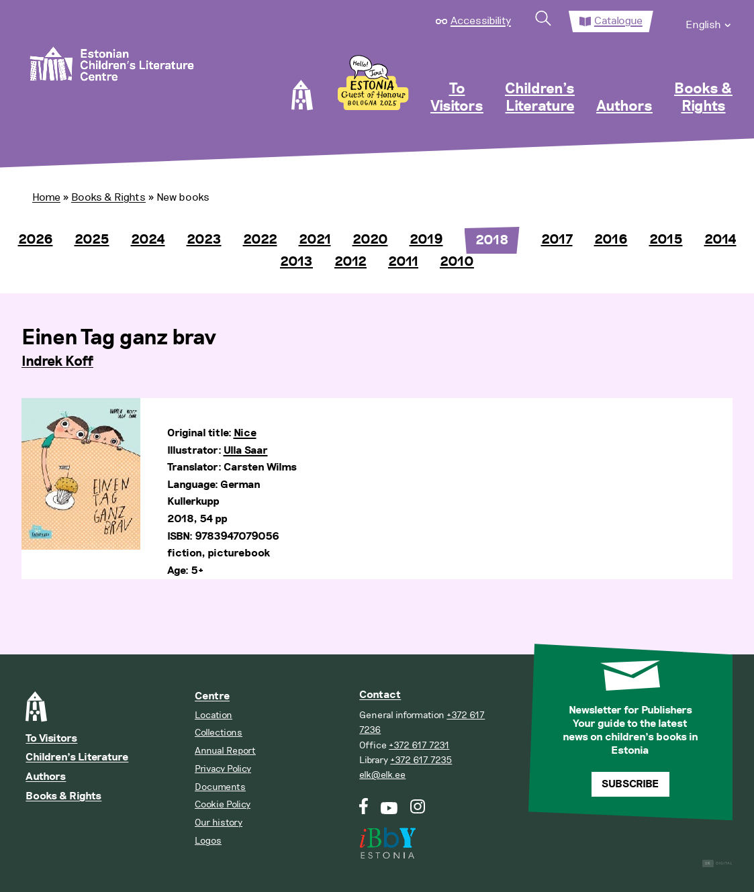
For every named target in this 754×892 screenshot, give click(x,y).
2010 (457, 261)
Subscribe (630, 784)
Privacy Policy (223, 769)
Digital (717, 863)
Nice (245, 433)
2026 (35, 239)
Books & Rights (703, 98)
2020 (370, 239)
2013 (296, 261)
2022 (260, 239)
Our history (218, 822)
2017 (557, 239)
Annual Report (225, 750)
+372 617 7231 (419, 745)
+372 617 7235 (421, 760)
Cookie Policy (222, 804)
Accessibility (481, 21)
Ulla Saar (246, 451)
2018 (492, 240)
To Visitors (456, 98)
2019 (426, 239)
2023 (204, 239)
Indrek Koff (57, 361)
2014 (720, 239)
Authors (624, 106)
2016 (611, 239)
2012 (350, 261)
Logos (208, 840)
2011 (403, 261)
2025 (92, 239)
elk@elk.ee (382, 775)
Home (46, 197)
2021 (315, 239)
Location (213, 715)
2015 (666, 239)
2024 (148, 239)
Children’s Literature (540, 98)
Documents (220, 787)
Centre (212, 696)
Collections (218, 732)
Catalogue (618, 21)
